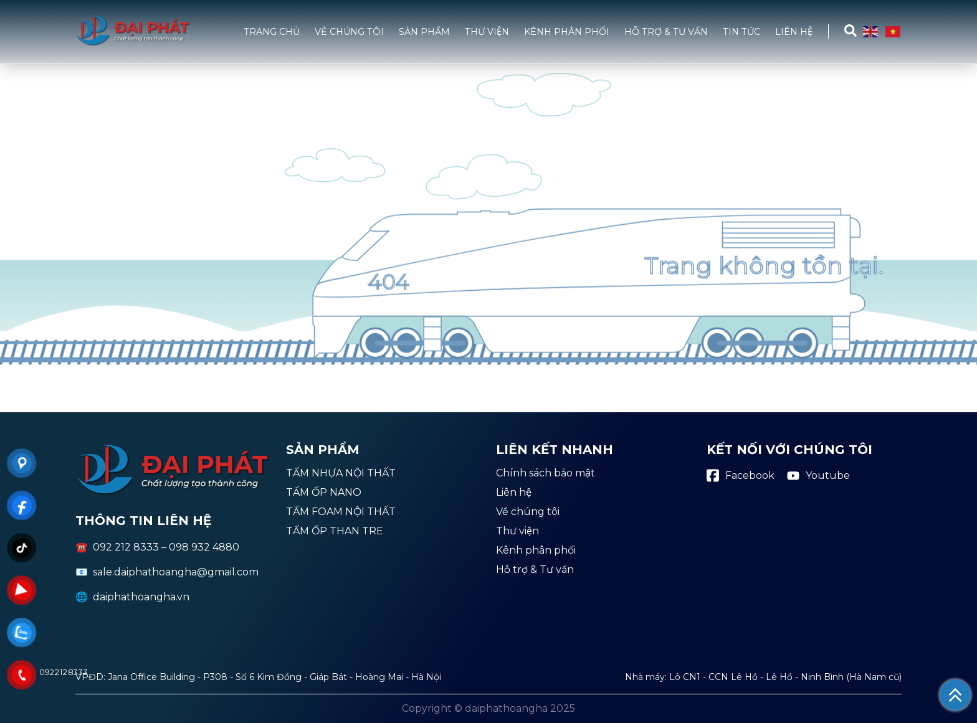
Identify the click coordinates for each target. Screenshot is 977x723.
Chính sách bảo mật (545, 473)
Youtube (818, 475)
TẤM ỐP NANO (323, 493)
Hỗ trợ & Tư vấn (666, 31)
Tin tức (741, 31)
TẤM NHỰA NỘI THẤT (341, 473)
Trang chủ (272, 31)
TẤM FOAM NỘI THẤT (341, 512)
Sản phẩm (424, 31)
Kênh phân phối (566, 31)
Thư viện (487, 31)
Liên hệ (794, 31)
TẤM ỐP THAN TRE (334, 531)
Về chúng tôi (349, 31)
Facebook (740, 475)
